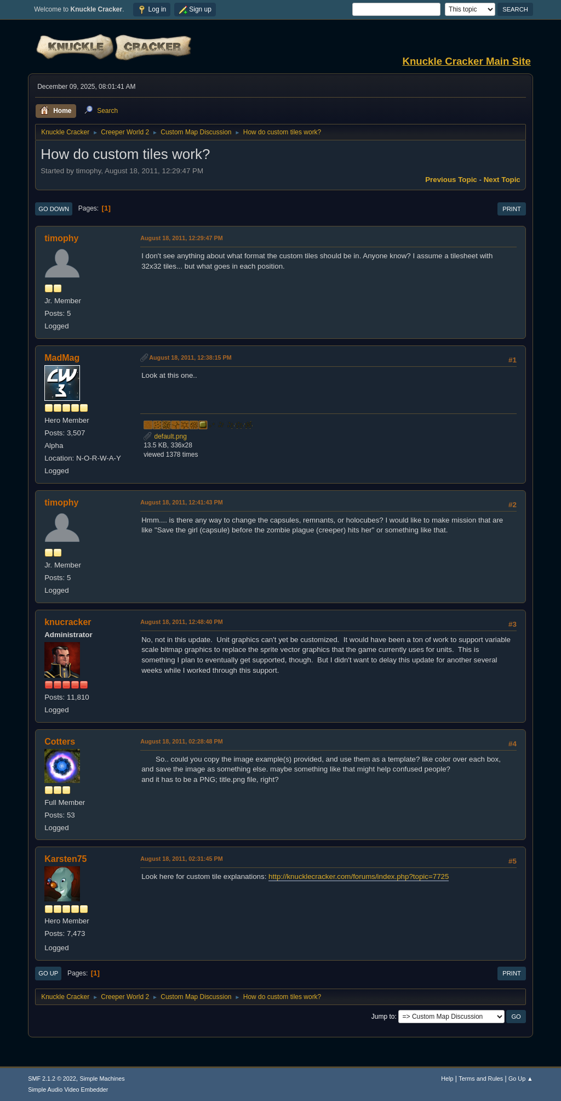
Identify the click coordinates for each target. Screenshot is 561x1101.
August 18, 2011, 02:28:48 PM (181, 741)
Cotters (59, 741)
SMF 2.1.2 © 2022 (52, 1078)
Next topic (502, 179)
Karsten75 (65, 859)
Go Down (53, 209)
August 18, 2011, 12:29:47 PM (181, 238)
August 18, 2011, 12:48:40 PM (181, 621)
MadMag (61, 357)
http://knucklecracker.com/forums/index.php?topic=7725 (358, 876)
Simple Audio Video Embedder (68, 1089)
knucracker (67, 622)
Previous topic (451, 179)
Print (511, 209)
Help (447, 1078)
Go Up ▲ (520, 1078)
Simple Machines (102, 1078)
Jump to (383, 1016)
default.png (165, 436)
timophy (61, 238)
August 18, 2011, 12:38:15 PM (190, 357)
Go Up (48, 973)
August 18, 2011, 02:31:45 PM (181, 858)
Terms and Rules (481, 1078)
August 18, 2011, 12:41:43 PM (181, 502)
